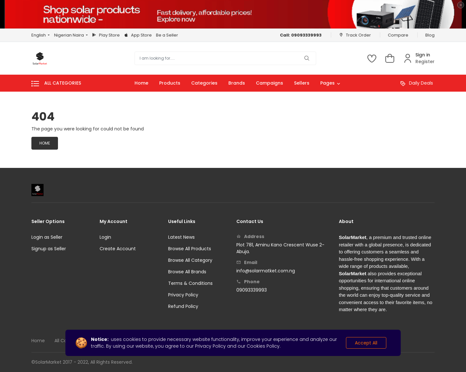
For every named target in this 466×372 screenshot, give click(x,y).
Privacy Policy (183, 295)
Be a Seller (167, 35)
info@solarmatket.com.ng (265, 271)
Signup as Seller (48, 248)
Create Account (118, 248)
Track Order (355, 35)
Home (141, 83)
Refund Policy (183, 306)
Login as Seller (46, 237)
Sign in (422, 55)
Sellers (301, 83)
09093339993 (251, 290)
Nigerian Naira (69, 35)
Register (425, 61)
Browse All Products (189, 248)
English (39, 35)
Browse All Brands (187, 272)
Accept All (366, 343)
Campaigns (269, 83)
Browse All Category (190, 260)
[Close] (460, 5)
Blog (430, 35)
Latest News (181, 237)
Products (169, 83)
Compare (398, 35)
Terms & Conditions (190, 283)
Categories (204, 83)
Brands (236, 83)
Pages (330, 83)
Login (105, 237)
